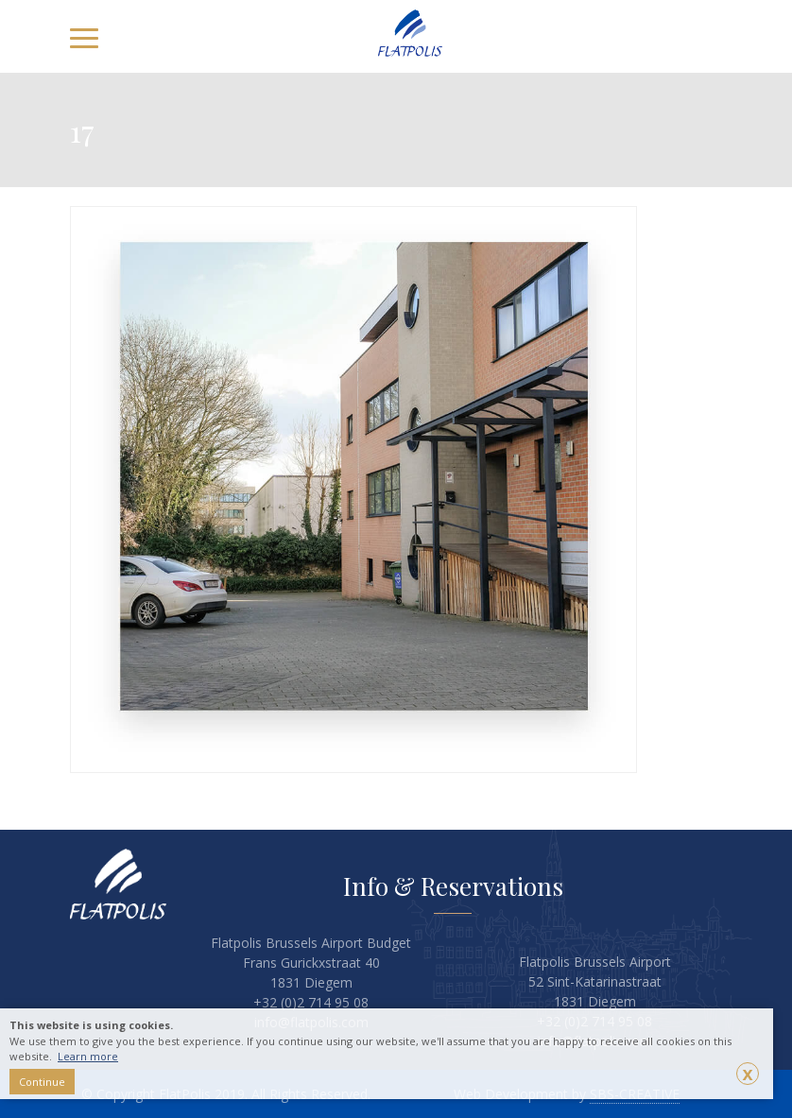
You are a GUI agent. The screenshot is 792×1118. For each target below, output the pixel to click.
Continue (42, 1082)
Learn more (88, 1056)
